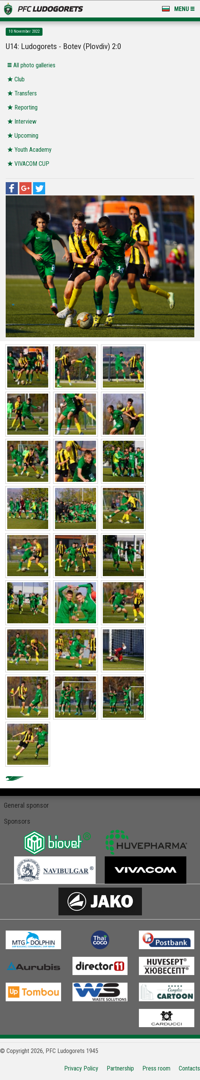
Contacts (189, 1068)
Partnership (120, 1068)
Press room (156, 1068)
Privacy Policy (81, 1068)
